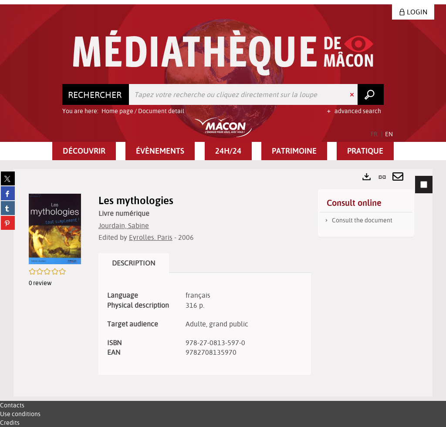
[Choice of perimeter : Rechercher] (95, 94)
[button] (84, 151)
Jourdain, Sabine (123, 225)
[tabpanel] (223, 283)
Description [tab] (133, 263)
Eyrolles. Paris (150, 237)
